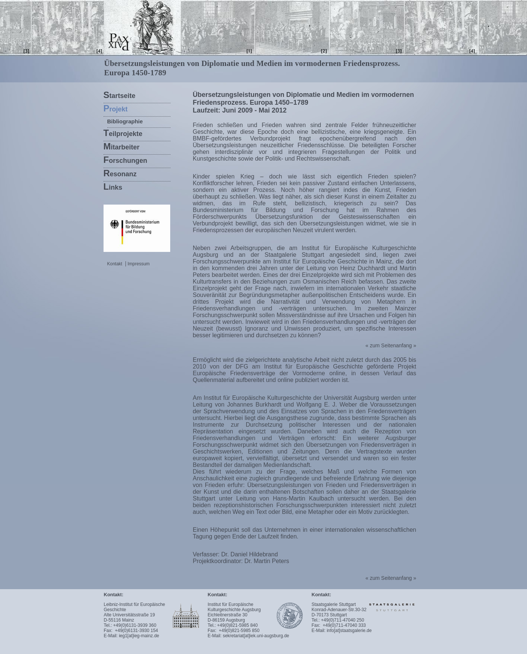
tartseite (120, 95)
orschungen (125, 160)
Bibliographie (125, 121)
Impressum (137, 263)
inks (113, 186)
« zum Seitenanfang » (390, 345)
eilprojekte (123, 133)
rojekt (116, 108)
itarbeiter (122, 146)
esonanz (120, 173)
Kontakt (115, 263)
